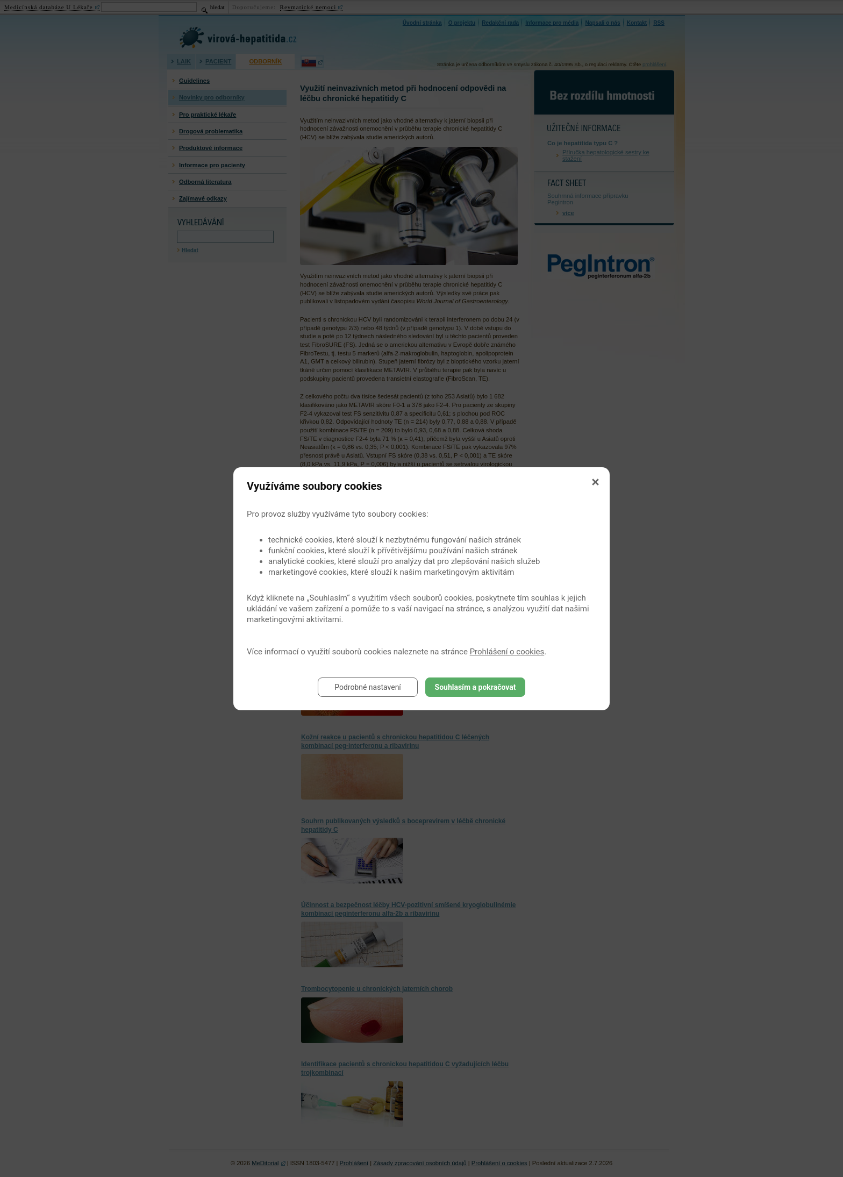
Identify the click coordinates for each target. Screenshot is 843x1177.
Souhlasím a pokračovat (475, 687)
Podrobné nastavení (367, 687)
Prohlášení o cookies (507, 652)
